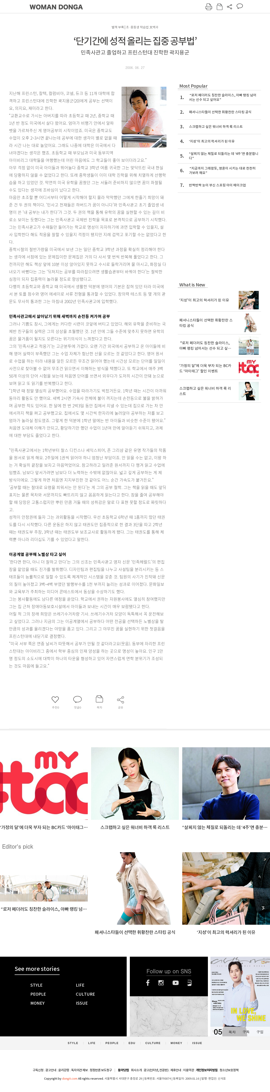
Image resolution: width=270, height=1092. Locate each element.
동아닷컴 (123, 1070)
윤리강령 (63, 1070)
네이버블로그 (189, 982)
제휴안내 (175, 1070)
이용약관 (188, 1070)
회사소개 (136, 1070)
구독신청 (38, 1070)
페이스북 (147, 982)
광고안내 (50, 1070)
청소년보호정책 (229, 1070)
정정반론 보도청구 (101, 1070)
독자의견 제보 (79, 1070)
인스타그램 (161, 982)
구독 (246, 1031)
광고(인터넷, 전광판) (156, 1070)
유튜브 (176, 982)
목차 (232, 1031)
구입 (259, 1031)
